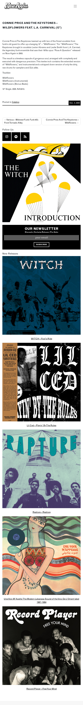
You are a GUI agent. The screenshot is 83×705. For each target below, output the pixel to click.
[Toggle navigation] (75, 6)
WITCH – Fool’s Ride (41, 338)
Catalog (15, 102)
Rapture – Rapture (42, 512)
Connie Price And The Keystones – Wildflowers (62, 121)
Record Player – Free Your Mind (41, 688)
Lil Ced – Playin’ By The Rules (41, 425)
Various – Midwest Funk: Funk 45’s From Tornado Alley (21, 121)
